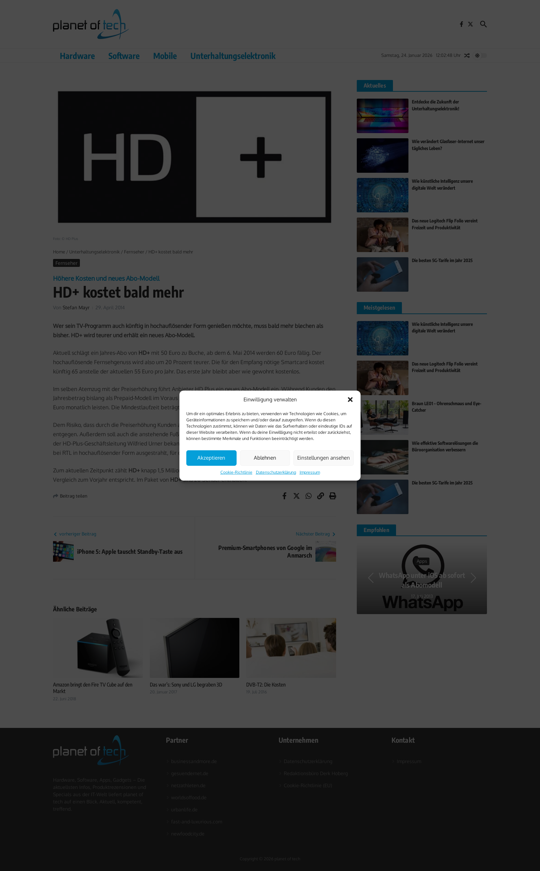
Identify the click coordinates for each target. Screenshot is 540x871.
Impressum (310, 471)
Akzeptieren (211, 457)
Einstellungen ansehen (323, 457)
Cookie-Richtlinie (236, 471)
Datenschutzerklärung (276, 471)
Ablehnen (265, 457)
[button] (350, 399)
